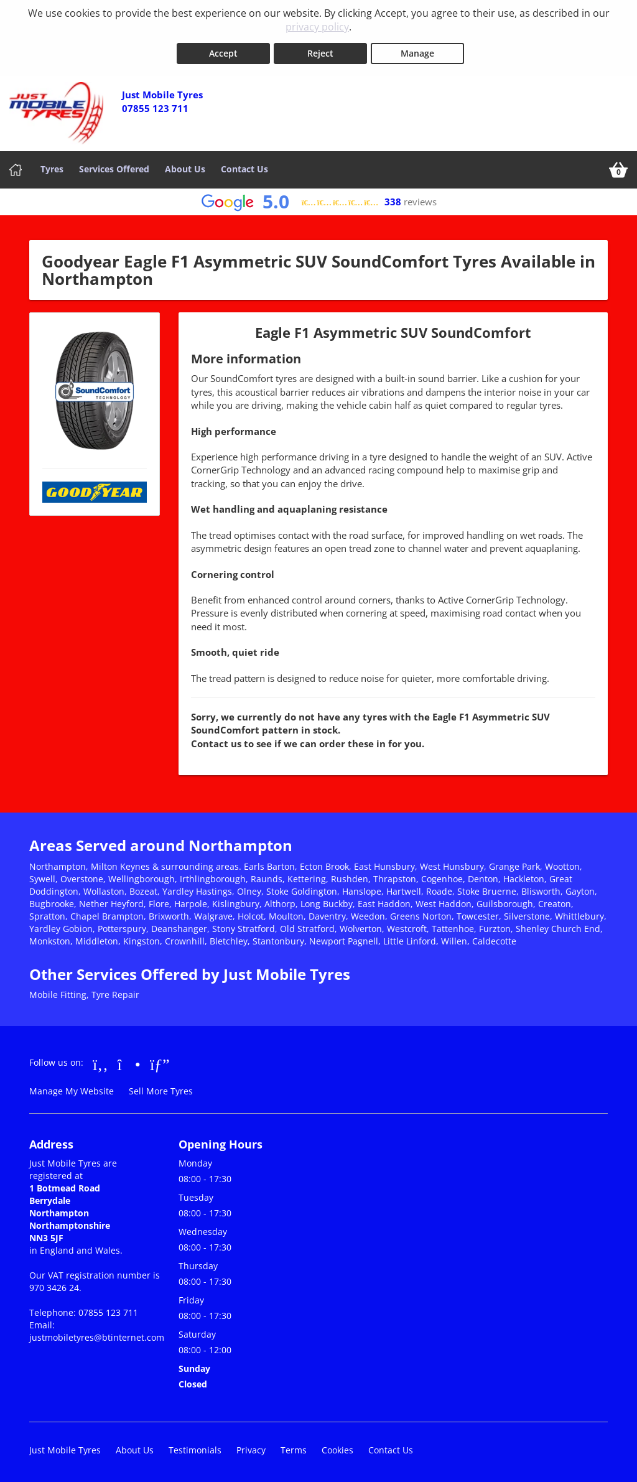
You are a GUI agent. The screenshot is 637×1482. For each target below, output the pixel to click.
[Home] (15, 167)
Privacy (251, 1447)
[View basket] (618, 167)
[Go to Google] (160, 1061)
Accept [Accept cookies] (223, 51)
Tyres (51, 166)
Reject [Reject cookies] (320, 51)
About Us (185, 166)
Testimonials (195, 1447)
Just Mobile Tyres (65, 1447)
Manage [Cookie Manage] (417, 51)
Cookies (337, 1447)
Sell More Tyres (161, 1088)
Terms (294, 1447)
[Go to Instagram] (129, 1061)
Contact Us (244, 166)
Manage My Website (71, 1088)
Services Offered (114, 166)
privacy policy (317, 27)
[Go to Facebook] (100, 1061)
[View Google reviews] (318, 199)
